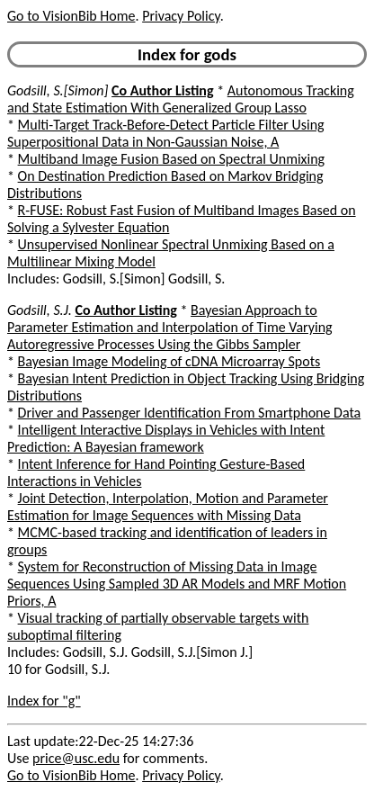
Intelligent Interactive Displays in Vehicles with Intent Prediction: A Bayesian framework (166, 438)
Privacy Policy (180, 15)
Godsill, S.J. (39, 310)
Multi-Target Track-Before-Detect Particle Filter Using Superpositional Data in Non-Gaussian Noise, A (166, 133)
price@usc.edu (76, 758)
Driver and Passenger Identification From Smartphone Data (189, 412)
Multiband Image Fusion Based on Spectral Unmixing (171, 158)
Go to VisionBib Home (71, 15)
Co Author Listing (162, 90)
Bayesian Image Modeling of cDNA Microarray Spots (169, 361)
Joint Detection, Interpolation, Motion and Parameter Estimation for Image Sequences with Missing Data (167, 507)
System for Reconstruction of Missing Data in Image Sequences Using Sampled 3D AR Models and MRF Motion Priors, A (176, 583)
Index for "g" (44, 700)
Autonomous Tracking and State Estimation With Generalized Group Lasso (180, 99)
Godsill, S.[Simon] (57, 90)
